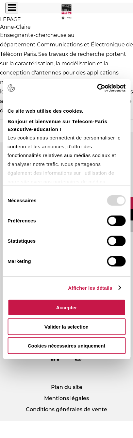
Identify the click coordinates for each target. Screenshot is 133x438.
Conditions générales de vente (66, 409)
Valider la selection (66, 326)
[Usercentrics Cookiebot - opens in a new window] (96, 88)
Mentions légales (66, 398)
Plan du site (66, 387)
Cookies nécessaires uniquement (67, 346)
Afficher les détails (90, 287)
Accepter (66, 307)
